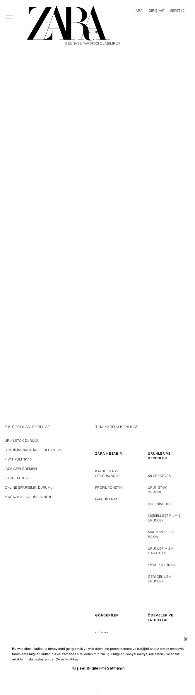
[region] (97, 661)
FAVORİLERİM (106, 499)
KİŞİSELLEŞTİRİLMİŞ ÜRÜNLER (164, 518)
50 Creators (159, 475)
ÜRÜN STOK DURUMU (157, 490)
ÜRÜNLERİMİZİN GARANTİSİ (161, 550)
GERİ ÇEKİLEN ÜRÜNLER (159, 579)
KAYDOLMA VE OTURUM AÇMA (108, 473)
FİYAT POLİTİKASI (162, 565)
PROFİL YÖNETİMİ (109, 487)
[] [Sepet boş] (178, 10)
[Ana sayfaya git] (68, 23)
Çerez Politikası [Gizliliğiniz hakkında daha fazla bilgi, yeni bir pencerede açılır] (67, 659)
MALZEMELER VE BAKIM (162, 534)
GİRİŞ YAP (156, 10)
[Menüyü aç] (9, 7)
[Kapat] (185, 639)
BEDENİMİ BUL (159, 504)
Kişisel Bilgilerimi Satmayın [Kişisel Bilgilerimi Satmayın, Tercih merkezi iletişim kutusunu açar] (98, 668)
